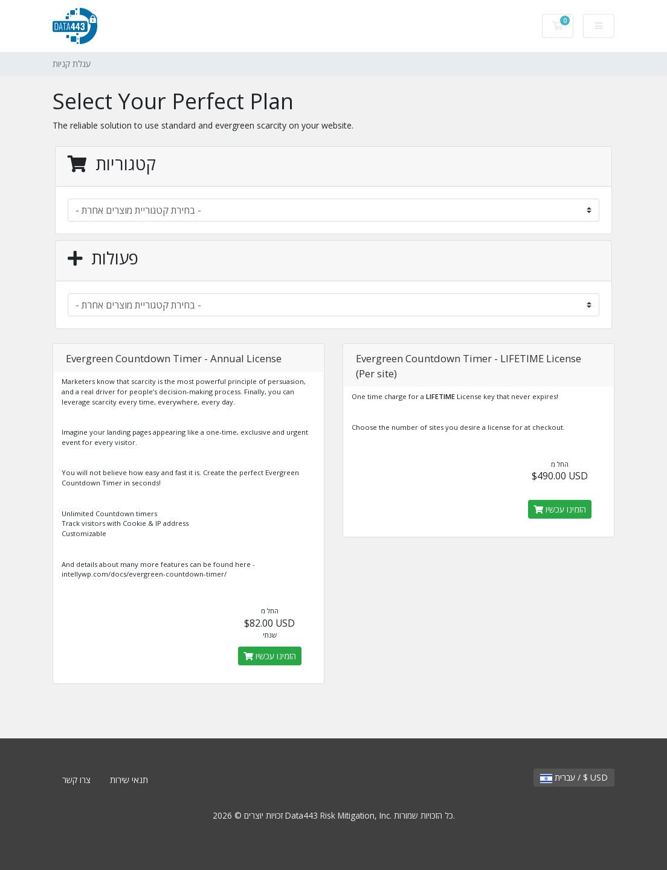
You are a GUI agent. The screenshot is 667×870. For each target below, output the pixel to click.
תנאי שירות (129, 779)
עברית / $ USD (574, 777)
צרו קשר (76, 779)
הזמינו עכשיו (269, 656)
